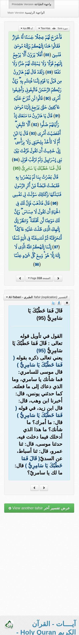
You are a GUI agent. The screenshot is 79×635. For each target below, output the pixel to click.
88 (47, 54)
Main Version (26, 12)
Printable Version (31, 4)
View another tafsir (39, 508)
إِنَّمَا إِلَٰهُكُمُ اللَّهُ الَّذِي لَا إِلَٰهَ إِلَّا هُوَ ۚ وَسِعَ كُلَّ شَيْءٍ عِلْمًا (37, 251)
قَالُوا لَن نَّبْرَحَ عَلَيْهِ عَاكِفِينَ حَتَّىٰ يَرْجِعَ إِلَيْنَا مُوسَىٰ (37, 103)
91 (56, 115)
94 (15, 159)
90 (47, 98)
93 (33, 133)
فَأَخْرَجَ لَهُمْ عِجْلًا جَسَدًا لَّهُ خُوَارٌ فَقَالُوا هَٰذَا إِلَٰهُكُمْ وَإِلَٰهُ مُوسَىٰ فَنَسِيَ (37, 46)
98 (37, 264)
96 (54, 203)
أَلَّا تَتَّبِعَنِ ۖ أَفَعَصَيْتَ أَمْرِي (38, 129)
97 (56, 247)
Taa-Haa (53, 28)
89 (49, 72)
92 (35, 124)
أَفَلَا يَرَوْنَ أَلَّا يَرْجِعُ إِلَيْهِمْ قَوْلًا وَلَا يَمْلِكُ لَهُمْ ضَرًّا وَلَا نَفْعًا (37, 63)
